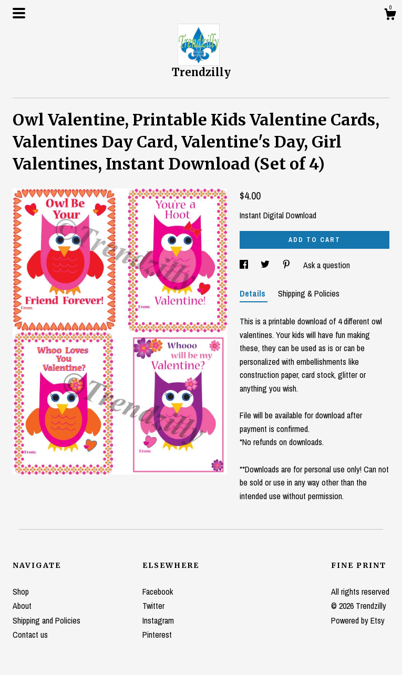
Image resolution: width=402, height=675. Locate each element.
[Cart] (390, 16)
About (22, 605)
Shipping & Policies (308, 293)
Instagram (158, 620)
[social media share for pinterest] (287, 265)
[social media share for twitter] (266, 265)
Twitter (153, 605)
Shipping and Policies (46, 620)
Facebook (157, 591)
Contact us (30, 634)
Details (253, 293)
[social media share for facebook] (245, 265)
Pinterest (157, 634)
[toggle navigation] (19, 13)
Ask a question (326, 265)
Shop (21, 591)
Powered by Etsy (358, 620)
